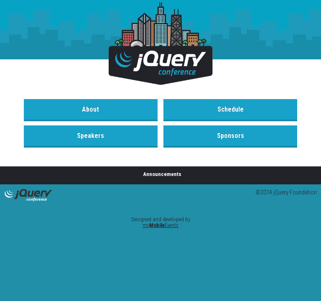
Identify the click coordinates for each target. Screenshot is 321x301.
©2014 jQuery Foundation (286, 192)
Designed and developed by (160, 222)
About (90, 109)
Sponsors (230, 136)
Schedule (230, 109)
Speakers (90, 136)
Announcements (162, 174)
